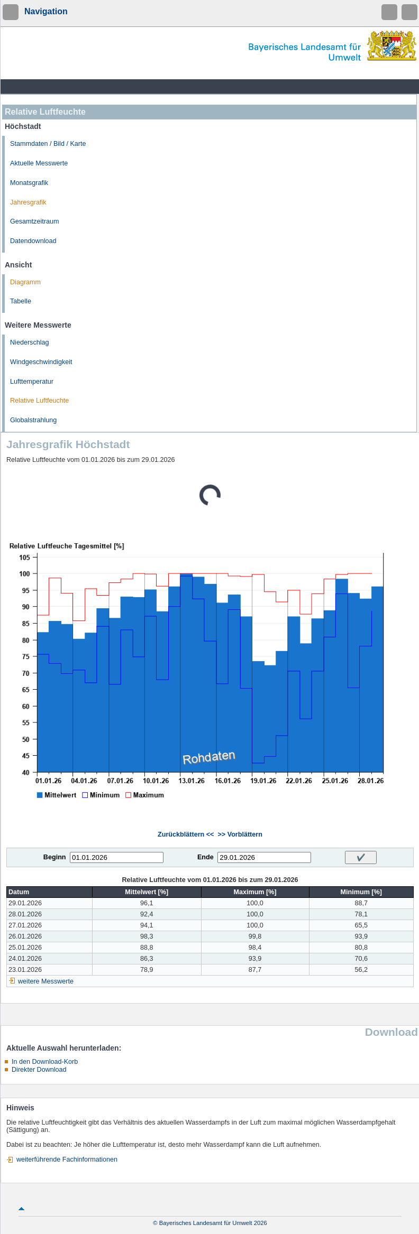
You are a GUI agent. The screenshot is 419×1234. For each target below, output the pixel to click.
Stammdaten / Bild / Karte (48, 143)
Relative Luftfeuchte (39, 400)
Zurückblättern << (186, 834)
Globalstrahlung (33, 420)
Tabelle (20, 301)
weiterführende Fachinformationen (66, 1159)
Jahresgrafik (28, 202)
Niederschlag (29, 342)
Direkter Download (39, 1069)
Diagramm (25, 282)
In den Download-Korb (45, 1061)
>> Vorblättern (239, 834)
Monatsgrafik (29, 183)
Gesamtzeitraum (34, 221)
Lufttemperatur (31, 381)
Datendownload (33, 241)
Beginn (54, 857)
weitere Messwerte (46, 981)
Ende (205, 857)
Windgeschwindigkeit (41, 362)
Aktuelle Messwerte (39, 163)
